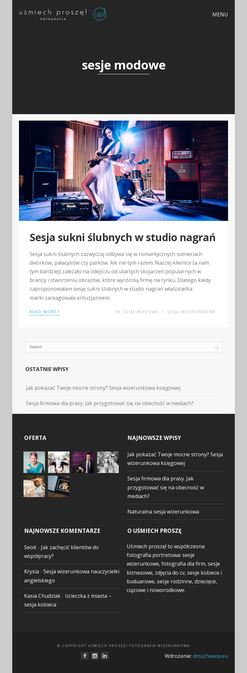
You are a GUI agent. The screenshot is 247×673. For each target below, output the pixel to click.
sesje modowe (141, 311)
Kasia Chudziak (42, 595)
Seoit (30, 547)
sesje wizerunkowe (191, 311)
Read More (45, 311)
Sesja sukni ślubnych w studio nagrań (123, 237)
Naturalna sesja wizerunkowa (163, 511)
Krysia (31, 571)
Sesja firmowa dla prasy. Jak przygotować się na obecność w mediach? (110, 403)
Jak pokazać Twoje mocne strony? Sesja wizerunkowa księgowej (103, 387)
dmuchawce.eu (210, 655)
